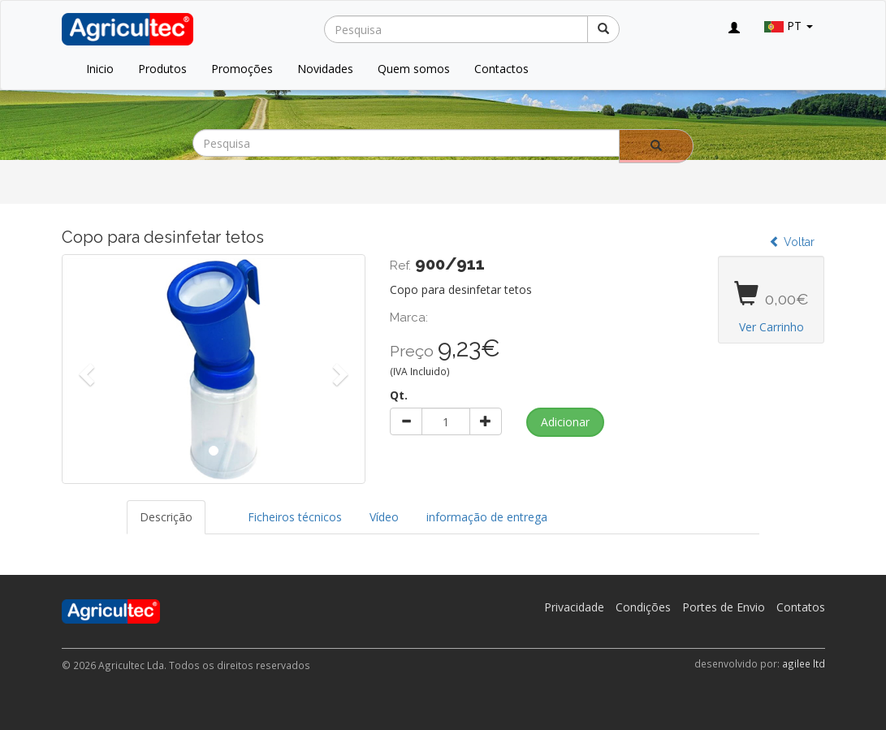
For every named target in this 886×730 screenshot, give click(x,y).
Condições (643, 607)
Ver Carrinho (771, 327)
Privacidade (574, 607)
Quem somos (414, 68)
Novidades (325, 68)
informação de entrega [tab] (486, 517)
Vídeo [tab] (384, 517)
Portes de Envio (723, 607)
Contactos (501, 68)
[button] (84, 369)
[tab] (220, 509)
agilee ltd (803, 663)
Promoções (242, 68)
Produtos (162, 68)
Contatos (800, 607)
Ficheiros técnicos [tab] (295, 517)
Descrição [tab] (166, 517)
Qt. (399, 395)
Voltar (792, 241)
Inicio (100, 68)
